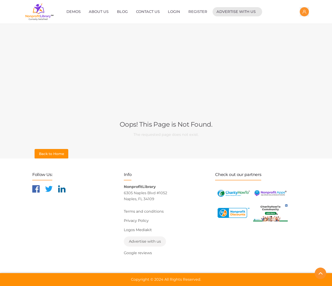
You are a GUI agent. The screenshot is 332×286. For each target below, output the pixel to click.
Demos (73, 11)
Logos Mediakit (138, 230)
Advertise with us (236, 11)
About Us (99, 11)
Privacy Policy (136, 220)
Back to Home (51, 154)
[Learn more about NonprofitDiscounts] (233, 212)
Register (197, 11)
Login (174, 11)
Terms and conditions (144, 211)
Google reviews (138, 253)
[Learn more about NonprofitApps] (270, 193)
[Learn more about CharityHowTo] (233, 193)
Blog (122, 11)
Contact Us (148, 11)
